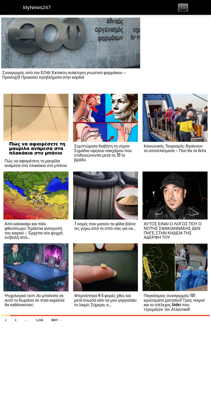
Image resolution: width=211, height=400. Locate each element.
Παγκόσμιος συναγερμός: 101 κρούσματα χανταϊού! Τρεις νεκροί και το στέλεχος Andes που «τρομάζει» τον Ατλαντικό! (174, 302)
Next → (56, 320)
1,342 (39, 320)
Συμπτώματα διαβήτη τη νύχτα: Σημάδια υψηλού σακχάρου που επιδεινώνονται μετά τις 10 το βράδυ (103, 152)
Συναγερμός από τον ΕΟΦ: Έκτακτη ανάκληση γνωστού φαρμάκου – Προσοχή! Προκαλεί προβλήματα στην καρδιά (64, 74)
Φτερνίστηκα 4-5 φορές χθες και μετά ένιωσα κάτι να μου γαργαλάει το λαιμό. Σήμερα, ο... (105, 299)
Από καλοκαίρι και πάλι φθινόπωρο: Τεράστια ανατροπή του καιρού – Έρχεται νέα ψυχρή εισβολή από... (34, 230)
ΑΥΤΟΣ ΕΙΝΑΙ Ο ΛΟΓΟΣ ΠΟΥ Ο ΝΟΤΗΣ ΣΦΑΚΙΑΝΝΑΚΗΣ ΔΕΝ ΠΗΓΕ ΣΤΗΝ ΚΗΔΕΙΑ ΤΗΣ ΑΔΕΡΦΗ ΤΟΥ (173, 230)
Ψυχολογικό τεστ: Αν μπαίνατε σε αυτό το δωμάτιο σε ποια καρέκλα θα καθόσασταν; (35, 299)
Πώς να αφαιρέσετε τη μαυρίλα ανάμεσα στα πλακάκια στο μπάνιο (36, 163)
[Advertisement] (175, 55)
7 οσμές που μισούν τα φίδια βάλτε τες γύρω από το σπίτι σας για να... (105, 225)
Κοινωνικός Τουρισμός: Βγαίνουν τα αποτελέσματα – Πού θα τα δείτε (175, 148)
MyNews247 (37, 7)
